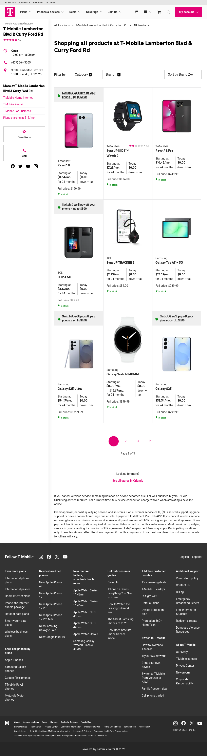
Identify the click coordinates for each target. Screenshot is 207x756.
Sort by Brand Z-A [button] (183, 74)
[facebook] (12, 166)
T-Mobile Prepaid (13, 104)
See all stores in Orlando (127, 480)
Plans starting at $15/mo (19, 117)
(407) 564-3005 (17, 62)
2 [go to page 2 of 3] (126, 441)
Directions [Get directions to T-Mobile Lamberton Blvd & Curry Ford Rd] (24, 134)
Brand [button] (110, 74)
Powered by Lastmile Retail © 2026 (103, 749)
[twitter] (20, 166)
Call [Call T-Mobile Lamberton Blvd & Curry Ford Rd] (24, 153)
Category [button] (81, 74)
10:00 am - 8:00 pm (23, 52)
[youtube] (28, 166)
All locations (62, 25)
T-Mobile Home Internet (18, 97)
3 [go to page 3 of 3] (138, 441)
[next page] (150, 441)
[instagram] (35, 166)
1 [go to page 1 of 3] (114, 441)
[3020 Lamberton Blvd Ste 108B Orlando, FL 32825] (24, 72)
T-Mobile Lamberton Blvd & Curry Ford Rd (101, 25)
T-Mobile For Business (17, 111)
